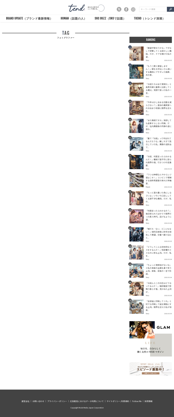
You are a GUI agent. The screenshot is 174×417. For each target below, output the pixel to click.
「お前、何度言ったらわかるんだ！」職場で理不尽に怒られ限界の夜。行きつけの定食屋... (158, 161)
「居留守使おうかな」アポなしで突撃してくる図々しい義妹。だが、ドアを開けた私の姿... (158, 52)
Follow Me (137, 401)
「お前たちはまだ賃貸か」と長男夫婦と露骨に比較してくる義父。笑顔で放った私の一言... (158, 88)
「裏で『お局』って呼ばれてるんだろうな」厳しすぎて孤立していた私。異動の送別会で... (158, 143)
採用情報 (148, 401)
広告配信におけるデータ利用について (87, 401)
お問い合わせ (38, 401)
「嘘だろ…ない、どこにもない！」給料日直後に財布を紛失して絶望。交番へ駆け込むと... (158, 233)
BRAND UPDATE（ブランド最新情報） (29, 18)
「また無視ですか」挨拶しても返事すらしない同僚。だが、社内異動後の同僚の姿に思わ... (158, 125)
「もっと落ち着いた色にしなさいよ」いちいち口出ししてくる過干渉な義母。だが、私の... (158, 197)
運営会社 (25, 401)
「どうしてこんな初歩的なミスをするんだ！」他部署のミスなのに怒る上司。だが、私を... (158, 251)
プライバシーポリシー (57, 401)
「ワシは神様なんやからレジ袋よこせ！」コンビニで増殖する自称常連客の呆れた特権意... (158, 179)
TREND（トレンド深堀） (149, 18)
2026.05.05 (168, 60)
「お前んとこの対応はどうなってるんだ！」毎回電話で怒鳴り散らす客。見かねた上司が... (158, 287)
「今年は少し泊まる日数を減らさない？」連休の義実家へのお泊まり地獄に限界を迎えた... (158, 106)
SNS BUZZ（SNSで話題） (110, 18)
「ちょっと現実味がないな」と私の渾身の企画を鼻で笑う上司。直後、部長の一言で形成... (158, 269)
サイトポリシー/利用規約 (118, 401)
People (148, 187)
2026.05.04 (168, 133)
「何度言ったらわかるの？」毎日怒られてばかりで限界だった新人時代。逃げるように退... (158, 215)
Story (147, 60)
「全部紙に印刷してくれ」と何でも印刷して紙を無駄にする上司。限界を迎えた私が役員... (158, 305)
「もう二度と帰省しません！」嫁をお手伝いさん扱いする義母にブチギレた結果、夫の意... (158, 70)
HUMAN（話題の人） (74, 18)
